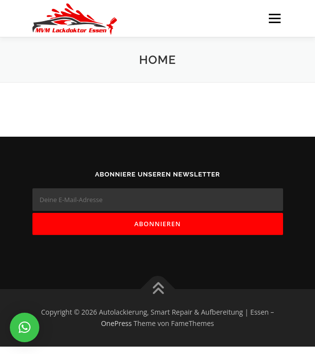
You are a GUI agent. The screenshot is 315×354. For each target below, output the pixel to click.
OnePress (116, 323)
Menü (274, 18)
